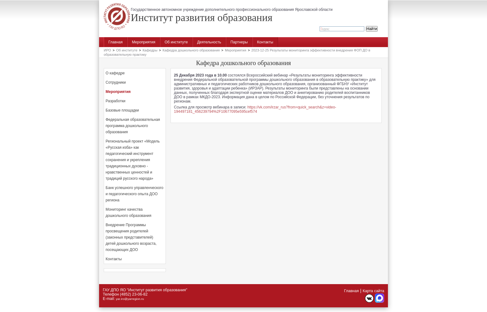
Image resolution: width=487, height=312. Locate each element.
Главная (115, 42)
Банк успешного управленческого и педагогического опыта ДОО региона (134, 194)
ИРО (107, 50)
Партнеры (239, 42)
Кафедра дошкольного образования (191, 50)
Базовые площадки (122, 110)
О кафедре (115, 73)
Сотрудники (116, 82)
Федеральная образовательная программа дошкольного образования (133, 125)
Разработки (115, 101)
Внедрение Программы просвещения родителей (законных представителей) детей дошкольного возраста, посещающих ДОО (131, 237)
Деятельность (209, 42)
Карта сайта (373, 291)
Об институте (176, 42)
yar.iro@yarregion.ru (130, 299)
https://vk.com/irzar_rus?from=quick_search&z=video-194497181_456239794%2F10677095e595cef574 (255, 109)
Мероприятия (143, 42)
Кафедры (150, 50)
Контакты (265, 42)
